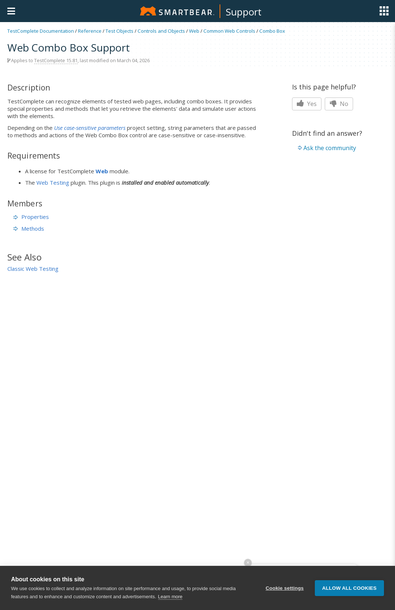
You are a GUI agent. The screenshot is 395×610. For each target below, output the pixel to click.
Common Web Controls (229, 31)
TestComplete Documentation (40, 31)
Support (243, 11)
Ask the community (329, 148)
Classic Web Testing (32, 268)
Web (194, 31)
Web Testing (52, 182)
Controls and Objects (161, 31)
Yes (307, 104)
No (339, 104)
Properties (31, 216)
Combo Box (272, 31)
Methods (28, 228)
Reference (90, 31)
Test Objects (120, 31)
